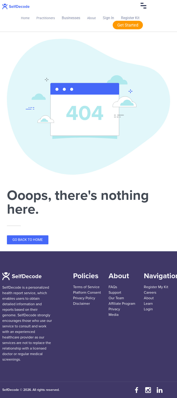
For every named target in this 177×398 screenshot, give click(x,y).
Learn (148, 303)
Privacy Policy (84, 298)
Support (115, 292)
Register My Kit (156, 287)
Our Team (116, 298)
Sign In (108, 18)
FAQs (113, 287)
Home (25, 18)
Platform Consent (87, 292)
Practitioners (45, 18)
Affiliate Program (122, 303)
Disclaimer (81, 303)
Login (148, 309)
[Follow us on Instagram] (148, 390)
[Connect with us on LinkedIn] (159, 390)
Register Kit (130, 18)
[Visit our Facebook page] (136, 390)
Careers (150, 292)
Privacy (114, 309)
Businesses (71, 18)
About (91, 18)
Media (113, 314)
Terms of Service (86, 287)
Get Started (127, 25)
